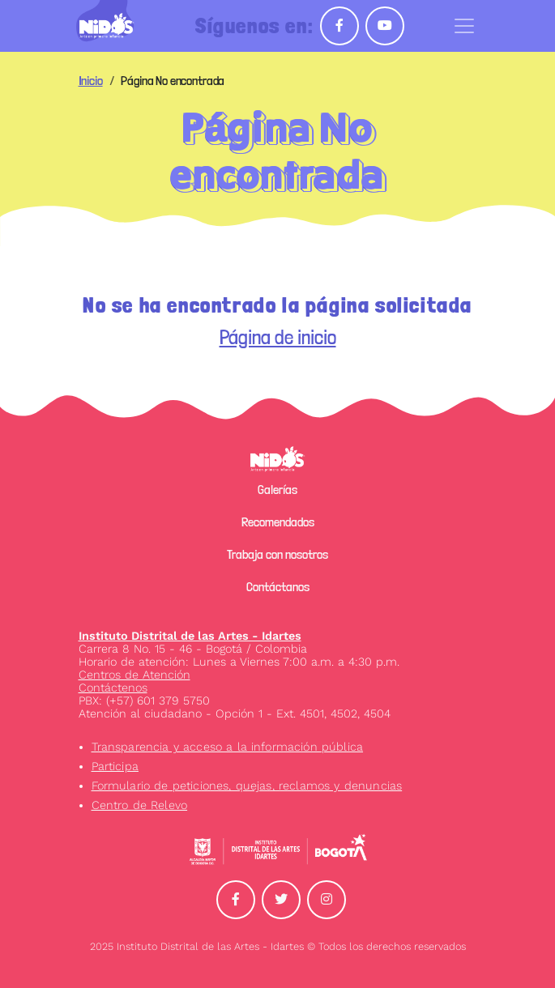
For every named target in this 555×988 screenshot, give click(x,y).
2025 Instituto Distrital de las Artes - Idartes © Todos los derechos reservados (278, 946)
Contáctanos (278, 586)
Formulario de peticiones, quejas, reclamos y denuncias (247, 785)
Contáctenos (113, 687)
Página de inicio (278, 337)
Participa (115, 766)
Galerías (277, 489)
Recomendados (277, 522)
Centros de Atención (134, 674)
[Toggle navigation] (464, 26)
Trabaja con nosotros (277, 554)
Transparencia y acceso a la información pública (228, 746)
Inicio (91, 80)
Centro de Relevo (140, 804)
